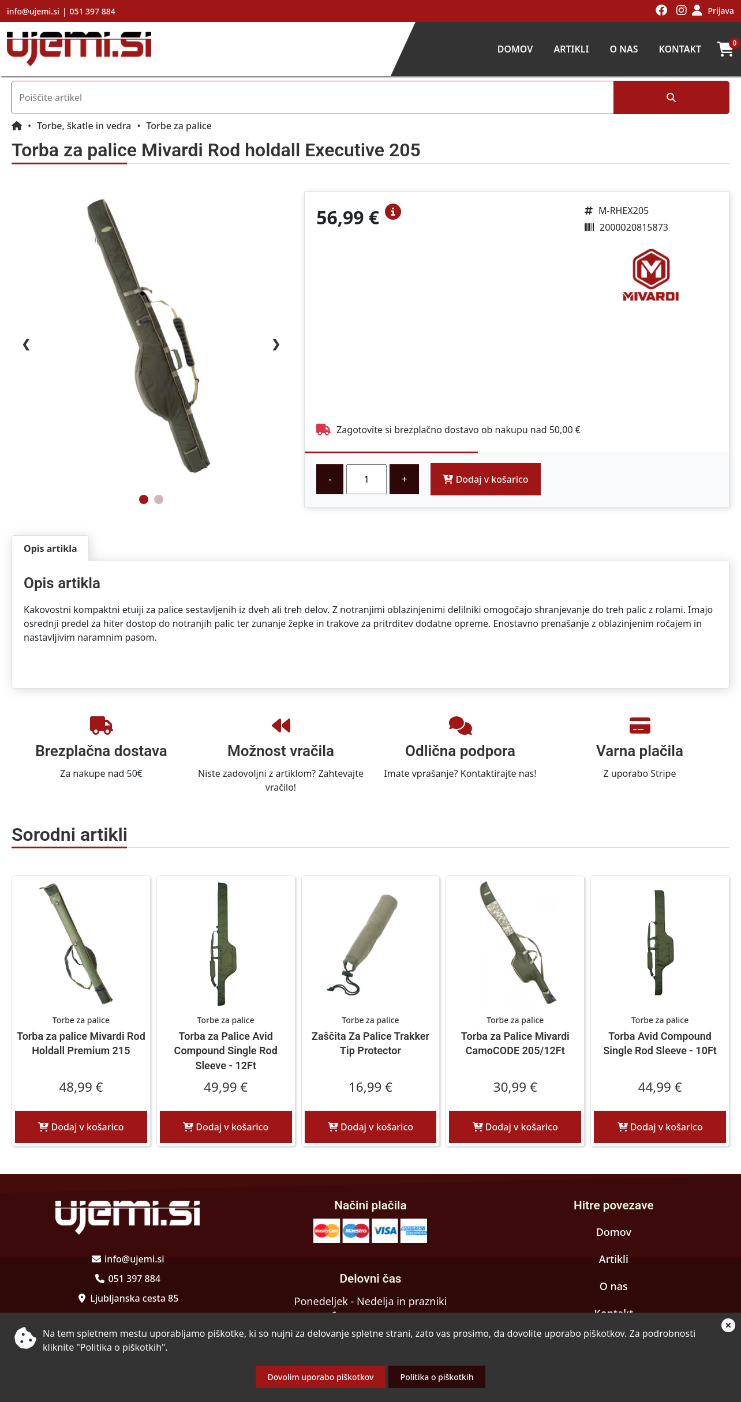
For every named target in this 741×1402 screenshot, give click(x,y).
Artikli (571, 49)
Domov (515, 49)
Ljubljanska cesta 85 (134, 1298)
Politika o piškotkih (437, 1376)
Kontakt (679, 49)
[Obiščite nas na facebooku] (661, 11)
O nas (623, 49)
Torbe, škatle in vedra (84, 125)
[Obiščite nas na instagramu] (682, 11)
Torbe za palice (178, 125)
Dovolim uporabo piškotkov (321, 1376)
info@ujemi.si (33, 11)
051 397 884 (92, 11)
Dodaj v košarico (485, 479)
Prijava (721, 10)
